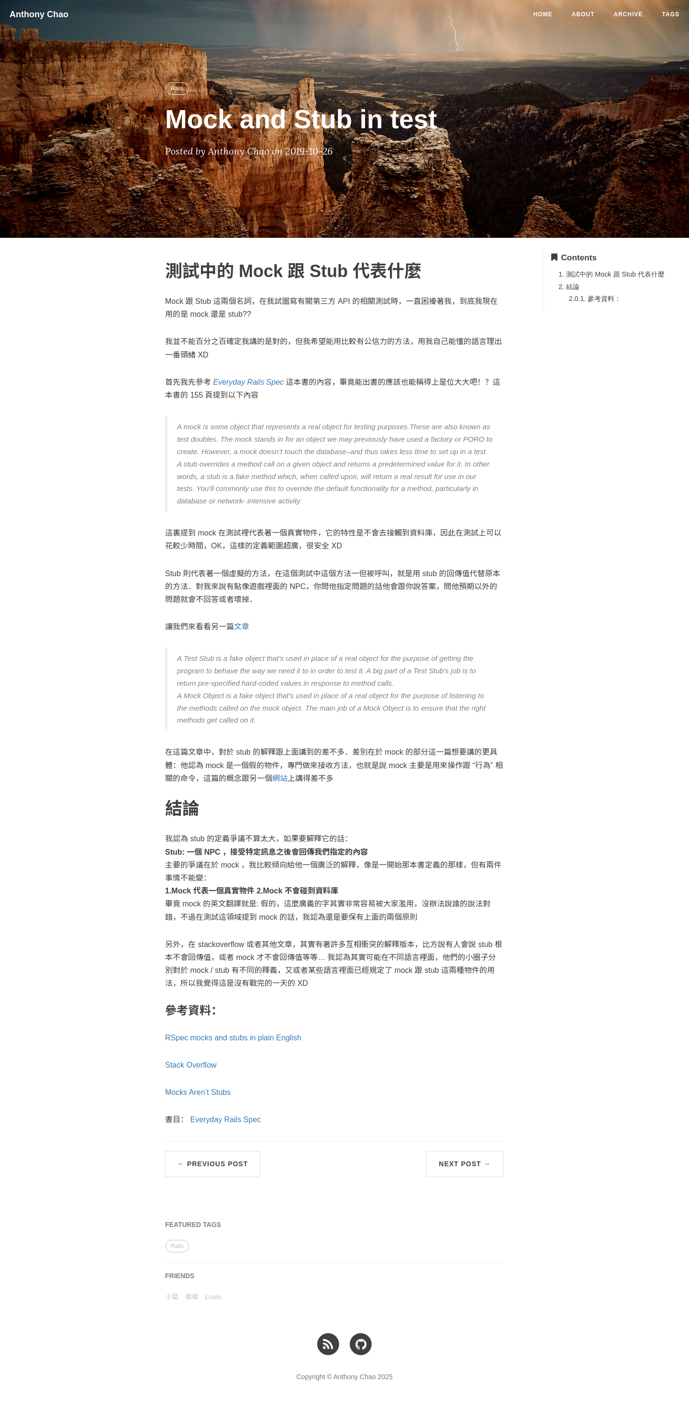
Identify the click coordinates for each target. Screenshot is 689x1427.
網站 (280, 778)
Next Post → (464, 1164)
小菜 (171, 1297)
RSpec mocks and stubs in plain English (233, 1038)
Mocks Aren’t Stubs (198, 1092)
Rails (177, 88)
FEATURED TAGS (193, 1224)
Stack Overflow (191, 1065)
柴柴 (192, 1297)
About (583, 14)
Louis (213, 1297)
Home (543, 14)
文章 (241, 627)
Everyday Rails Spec (225, 1119)
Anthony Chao (39, 14)
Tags (670, 14)
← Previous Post (213, 1164)
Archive (628, 14)
